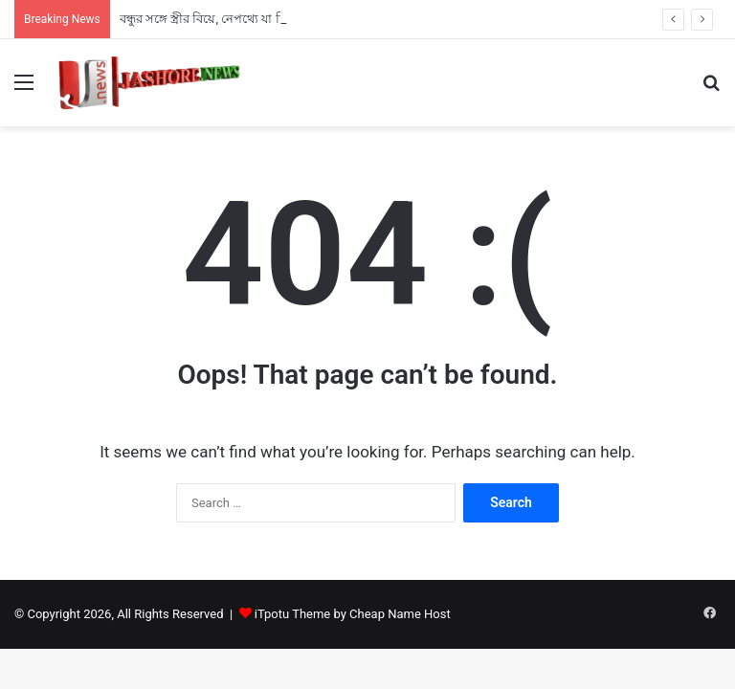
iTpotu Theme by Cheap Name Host (353, 614)
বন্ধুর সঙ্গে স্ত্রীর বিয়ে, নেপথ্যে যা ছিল (210, 18)
